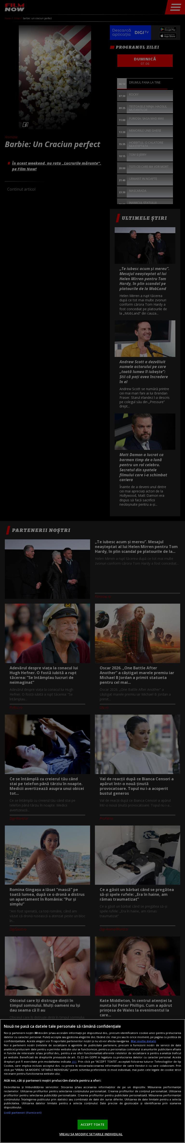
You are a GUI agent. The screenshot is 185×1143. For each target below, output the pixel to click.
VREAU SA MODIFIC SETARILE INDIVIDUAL (91, 1134)
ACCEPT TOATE (92, 1124)
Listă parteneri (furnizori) (22, 1112)
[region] (92, 1081)
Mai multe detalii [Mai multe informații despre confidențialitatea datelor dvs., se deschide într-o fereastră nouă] (143, 1041)
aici (74, 1061)
